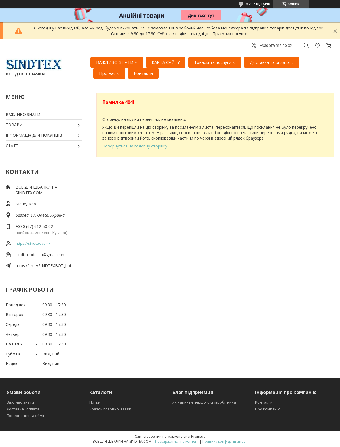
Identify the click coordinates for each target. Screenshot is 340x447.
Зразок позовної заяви (110, 409)
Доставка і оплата (23, 409)
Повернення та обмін (26, 415)
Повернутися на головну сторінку (134, 146)
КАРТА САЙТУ (166, 62)
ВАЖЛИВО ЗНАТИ (114, 62)
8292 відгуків (258, 4)
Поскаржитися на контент (177, 441)
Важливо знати (20, 402)
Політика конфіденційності (225, 441)
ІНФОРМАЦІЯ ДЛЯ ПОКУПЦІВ (34, 135)
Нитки (94, 402)
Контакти (143, 73)
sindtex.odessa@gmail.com (41, 254)
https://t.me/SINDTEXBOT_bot (43, 265)
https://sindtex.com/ (33, 243)
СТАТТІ (13, 145)
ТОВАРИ (14, 124)
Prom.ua (198, 436)
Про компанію (268, 409)
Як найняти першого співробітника (204, 402)
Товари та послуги (212, 62)
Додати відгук (317, 45)
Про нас (107, 73)
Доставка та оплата (270, 62)
